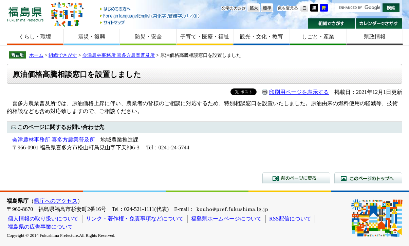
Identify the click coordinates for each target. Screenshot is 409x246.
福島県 (25, 14)
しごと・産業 (318, 36)
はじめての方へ (150, 9)
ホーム (36, 55)
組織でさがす (331, 23)
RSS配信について (290, 219)
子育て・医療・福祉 (204, 36)
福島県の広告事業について (40, 227)
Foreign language (150, 16)
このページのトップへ (368, 178)
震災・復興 (91, 36)
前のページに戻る (296, 178)
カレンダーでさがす (379, 23)
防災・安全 (148, 36)
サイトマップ (150, 22)
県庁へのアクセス (55, 201)
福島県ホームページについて (226, 219)
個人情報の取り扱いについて (43, 219)
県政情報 (375, 36)
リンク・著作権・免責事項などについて (135, 219)
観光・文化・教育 (261, 36)
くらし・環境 (35, 36)
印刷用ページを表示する (299, 92)
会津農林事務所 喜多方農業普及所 (118, 55)
